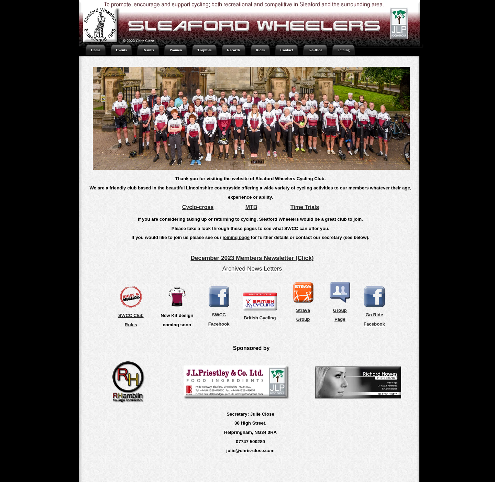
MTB (251, 207)
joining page (236, 237)
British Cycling (260, 317)
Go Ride (374, 314)
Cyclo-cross (198, 207)
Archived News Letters (252, 268)
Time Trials (304, 207)
